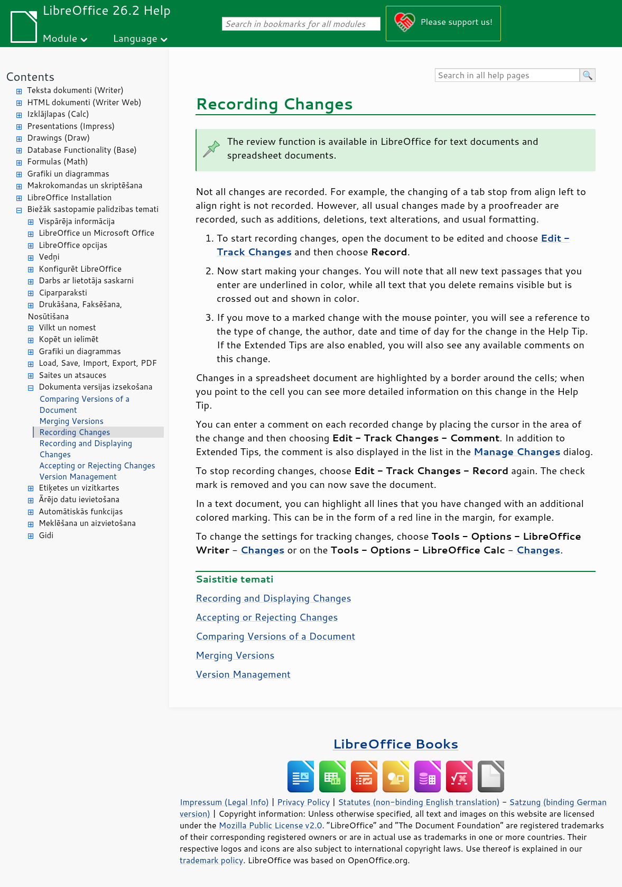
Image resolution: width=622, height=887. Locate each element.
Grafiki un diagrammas (68, 173)
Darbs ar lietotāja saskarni (86, 280)
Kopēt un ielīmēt (68, 339)
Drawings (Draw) (58, 137)
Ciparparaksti (63, 292)
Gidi (46, 535)
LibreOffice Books (396, 743)
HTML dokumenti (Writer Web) (84, 102)
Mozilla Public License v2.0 (270, 825)
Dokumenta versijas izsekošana (96, 386)
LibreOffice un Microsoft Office (96, 232)
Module (59, 38)
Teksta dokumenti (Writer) (75, 90)
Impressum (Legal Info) (224, 802)
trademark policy (211, 860)
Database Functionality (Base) (82, 149)
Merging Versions (71, 421)
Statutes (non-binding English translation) (418, 802)
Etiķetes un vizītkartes (79, 487)
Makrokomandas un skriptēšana (85, 185)
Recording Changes (74, 432)
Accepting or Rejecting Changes (97, 465)
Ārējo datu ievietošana (79, 499)
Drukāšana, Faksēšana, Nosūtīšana (74, 310)
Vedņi (49, 256)
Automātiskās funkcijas (81, 511)
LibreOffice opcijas (73, 245)
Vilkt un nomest (67, 327)
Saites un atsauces (73, 375)
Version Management (78, 476)
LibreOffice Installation (69, 197)
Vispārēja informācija (77, 221)
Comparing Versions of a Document (84, 404)
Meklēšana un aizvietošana (87, 523)
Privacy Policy (303, 802)
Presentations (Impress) (71, 126)
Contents (29, 76)
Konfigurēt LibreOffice (80, 268)
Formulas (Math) (57, 161)
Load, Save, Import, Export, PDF (98, 362)
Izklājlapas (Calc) (58, 113)
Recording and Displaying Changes (85, 449)
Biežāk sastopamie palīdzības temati (93, 209)
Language (135, 38)
